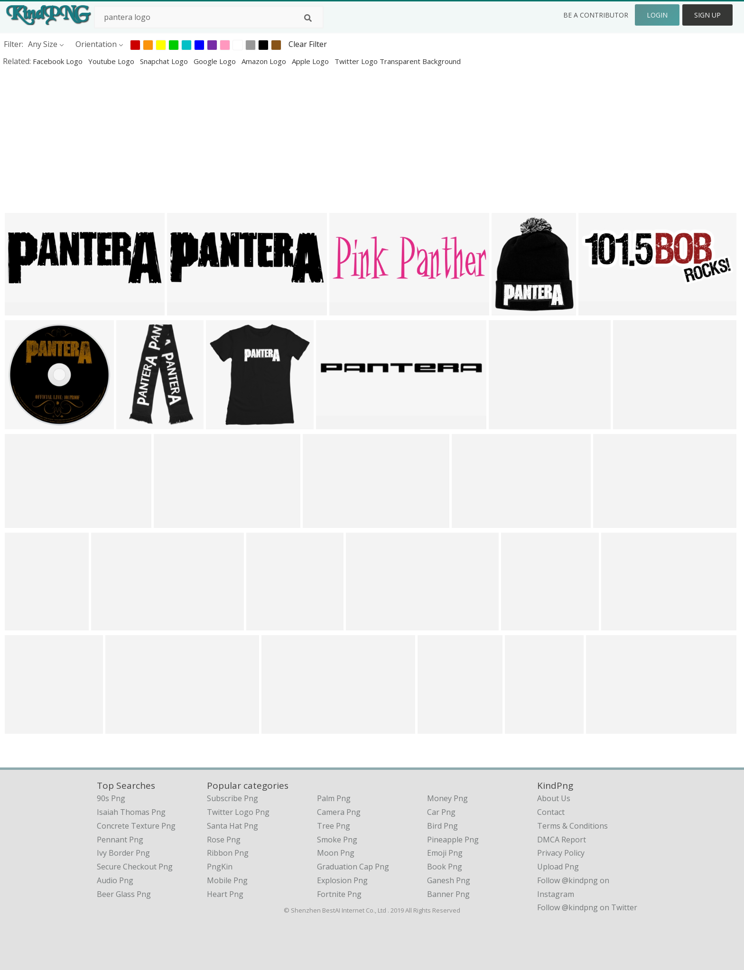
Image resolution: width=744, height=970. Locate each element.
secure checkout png (135, 866)
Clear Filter (307, 44)
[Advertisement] (284, 139)
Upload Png (558, 866)
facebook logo (58, 61)
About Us (553, 798)
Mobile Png (227, 880)
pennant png (120, 839)
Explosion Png (342, 880)
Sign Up (707, 14)
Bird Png (442, 826)
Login (657, 14)
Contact (551, 812)
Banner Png (448, 894)
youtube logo (112, 61)
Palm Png (334, 798)
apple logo (311, 61)
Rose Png (224, 839)
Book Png (444, 866)
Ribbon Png (228, 853)
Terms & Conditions (572, 826)
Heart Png (225, 894)
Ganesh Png (448, 880)
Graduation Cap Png (353, 866)
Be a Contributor (595, 14)
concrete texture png (136, 826)
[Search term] (209, 17)
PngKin (219, 866)
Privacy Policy (561, 853)
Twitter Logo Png (238, 812)
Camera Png (339, 812)
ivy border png (123, 853)
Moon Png (335, 853)
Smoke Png (337, 839)
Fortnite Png (339, 894)
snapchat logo (165, 61)
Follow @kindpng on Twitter (587, 907)
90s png (111, 798)
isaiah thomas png (131, 812)
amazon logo (265, 61)
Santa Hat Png (232, 826)
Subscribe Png (232, 798)
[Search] (307, 18)
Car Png (441, 812)
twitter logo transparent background (398, 61)
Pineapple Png (453, 839)
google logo (216, 61)
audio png (115, 880)
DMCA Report (561, 839)
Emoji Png (445, 853)
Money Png (447, 798)
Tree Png (333, 826)
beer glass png (124, 894)
